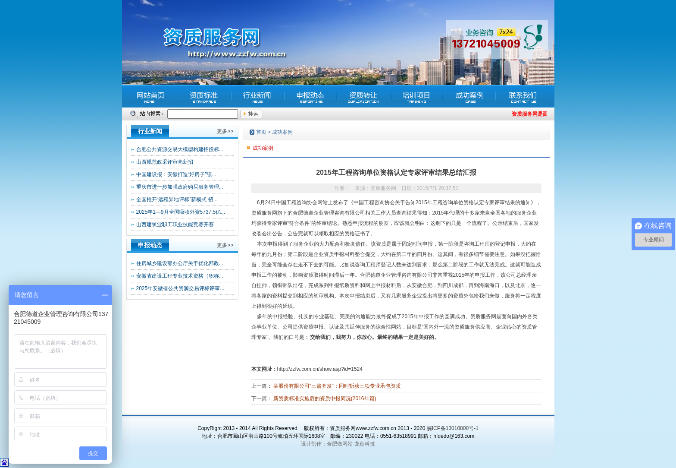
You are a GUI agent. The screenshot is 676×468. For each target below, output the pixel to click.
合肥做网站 (340, 444)
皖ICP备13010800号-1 (453, 428)
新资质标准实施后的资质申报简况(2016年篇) (324, 398)
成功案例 (282, 132)
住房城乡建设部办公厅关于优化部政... (179, 263)
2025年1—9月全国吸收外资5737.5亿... (180, 212)
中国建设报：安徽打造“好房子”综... (176, 174)
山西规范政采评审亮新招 (164, 162)
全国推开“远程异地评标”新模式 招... (177, 199)
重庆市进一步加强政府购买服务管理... (179, 187)
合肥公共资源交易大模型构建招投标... (179, 149)
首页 (261, 132)
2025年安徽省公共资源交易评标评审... (180, 288)
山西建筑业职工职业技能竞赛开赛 (175, 224)
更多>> (225, 131)
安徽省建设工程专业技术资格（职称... (179, 276)
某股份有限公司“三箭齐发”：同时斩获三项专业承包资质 (337, 386)
